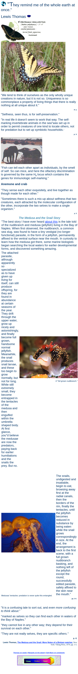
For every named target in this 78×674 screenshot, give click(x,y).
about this (51, 221)
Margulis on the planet (36, 653)
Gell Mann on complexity (55, 653)
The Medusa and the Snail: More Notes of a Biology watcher (44, 642)
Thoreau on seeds (20, 653)
